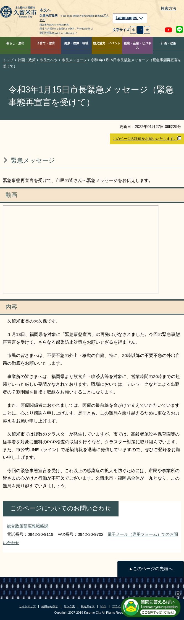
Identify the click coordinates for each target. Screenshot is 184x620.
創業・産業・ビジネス (137, 46)
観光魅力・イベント (106, 43)
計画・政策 (168, 43)
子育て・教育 (46, 43)
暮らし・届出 (15, 43)
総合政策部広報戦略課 (27, 526)
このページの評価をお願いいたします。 (147, 138)
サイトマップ (27, 606)
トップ (8, 60)
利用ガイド (87, 606)
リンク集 (69, 606)
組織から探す (49, 606)
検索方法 (168, 8)
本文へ (45, 10)
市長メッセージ (74, 60)
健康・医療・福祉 (76, 43)
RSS (103, 606)
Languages (130, 18)
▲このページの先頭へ (150, 568)
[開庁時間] (45, 32)
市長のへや (48, 60)
